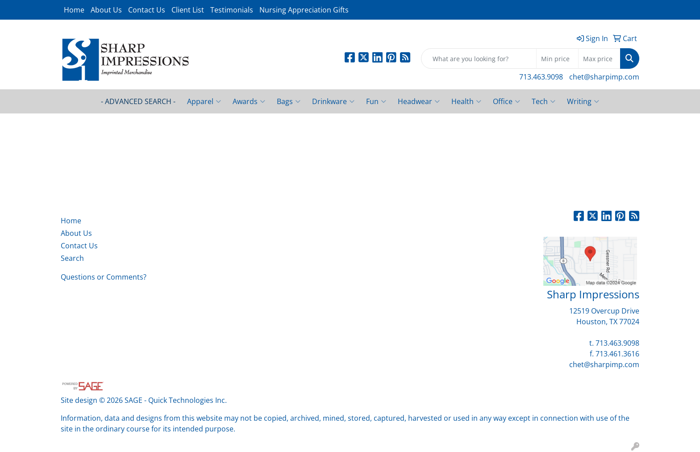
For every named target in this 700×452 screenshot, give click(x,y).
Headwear (419, 101)
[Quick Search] (479, 58)
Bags (288, 101)
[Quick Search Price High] (599, 58)
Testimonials (231, 10)
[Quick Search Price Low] (557, 58)
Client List (187, 10)
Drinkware (333, 101)
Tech (543, 101)
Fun (376, 101)
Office (506, 101)
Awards (249, 101)
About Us (106, 10)
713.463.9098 (541, 77)
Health (466, 101)
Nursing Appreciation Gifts (304, 10)
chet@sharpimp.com (604, 77)
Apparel (204, 101)
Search (72, 258)
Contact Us (146, 10)
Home (74, 10)
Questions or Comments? (103, 277)
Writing (583, 101)
